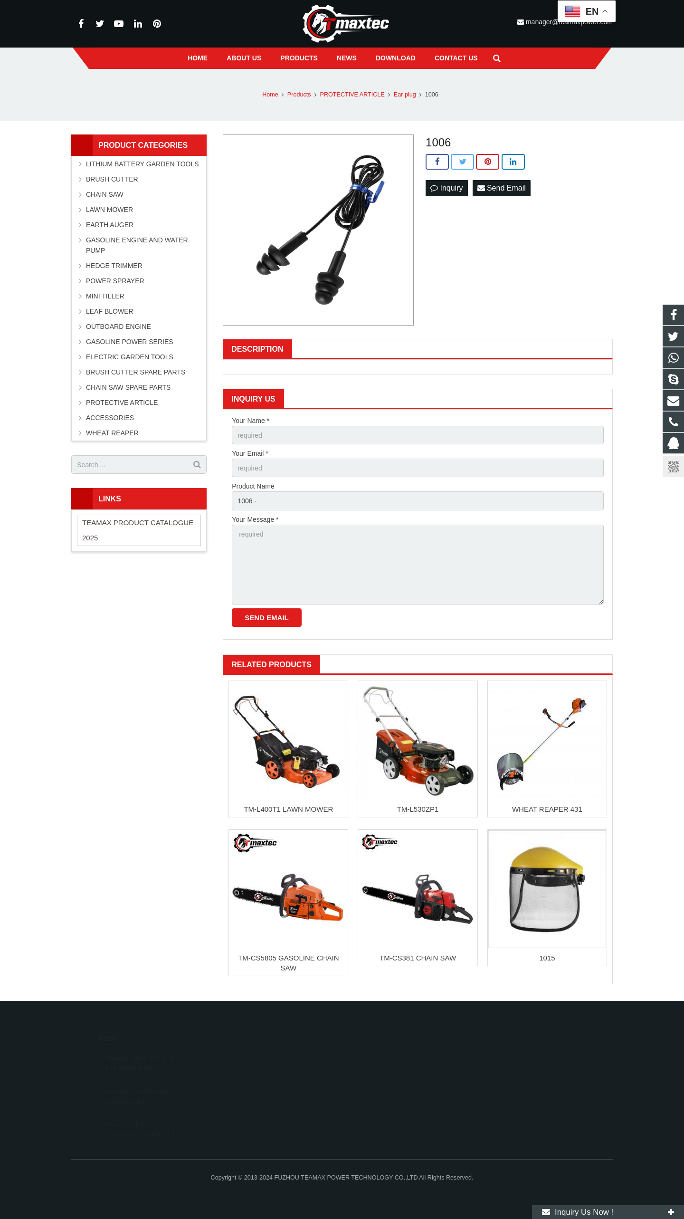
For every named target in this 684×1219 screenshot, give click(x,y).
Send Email (501, 188)
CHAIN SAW (105, 194)
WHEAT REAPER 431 (547, 809)
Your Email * (250, 453)
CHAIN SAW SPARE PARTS (128, 387)
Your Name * (250, 420)
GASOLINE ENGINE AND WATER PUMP (137, 245)
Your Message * (255, 519)
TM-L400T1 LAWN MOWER (288, 809)
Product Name (253, 486)
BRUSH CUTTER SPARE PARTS (135, 372)
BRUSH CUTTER (112, 179)
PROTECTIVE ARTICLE (122, 402)
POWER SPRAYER (115, 281)
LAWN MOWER (109, 209)
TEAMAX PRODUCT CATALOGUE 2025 (137, 530)
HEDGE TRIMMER (114, 265)
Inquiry (446, 188)
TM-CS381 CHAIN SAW (418, 958)
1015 (547, 958)
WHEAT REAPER (112, 433)
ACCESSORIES (110, 418)
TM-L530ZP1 (418, 809)
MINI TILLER (105, 296)
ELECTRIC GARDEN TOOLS (129, 357)
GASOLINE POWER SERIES (129, 342)
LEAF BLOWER (109, 311)
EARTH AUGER (109, 225)
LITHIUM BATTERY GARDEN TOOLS (142, 164)
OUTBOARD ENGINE (118, 326)
